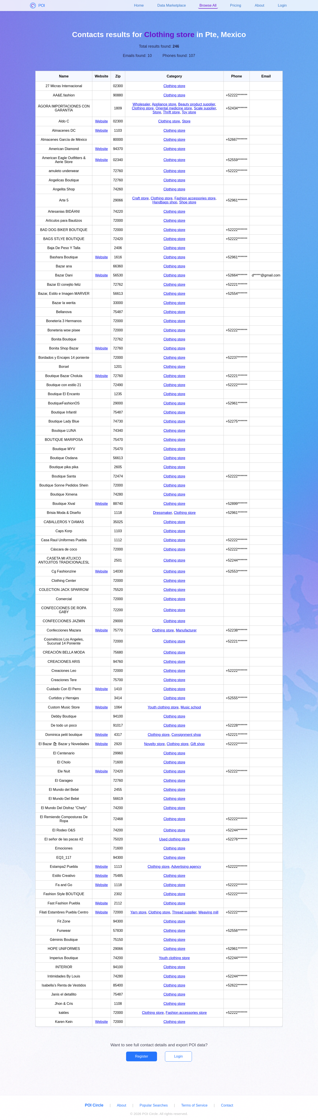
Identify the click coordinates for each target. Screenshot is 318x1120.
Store (157, 112)
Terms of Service (194, 1105)
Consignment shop (186, 735)
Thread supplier (184, 912)
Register (141, 1056)
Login (282, 5)
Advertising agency (186, 866)
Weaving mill (208, 912)
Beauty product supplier (196, 104)
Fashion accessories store (195, 198)
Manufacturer (186, 630)
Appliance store (164, 104)
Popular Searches (154, 1105)
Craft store (140, 198)
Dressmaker (162, 513)
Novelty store (154, 744)
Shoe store (187, 202)
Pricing (235, 5)
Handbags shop (164, 202)
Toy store (189, 112)
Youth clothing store (163, 707)
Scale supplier (205, 108)
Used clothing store (174, 839)
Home (139, 5)
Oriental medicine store (174, 108)
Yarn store (138, 912)
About (259, 5)
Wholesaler (141, 104)
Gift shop (197, 744)
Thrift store (171, 112)
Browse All (207, 5)
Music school (191, 707)
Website (101, 121)
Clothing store (174, 86)
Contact (227, 1105)
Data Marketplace (171, 5)
